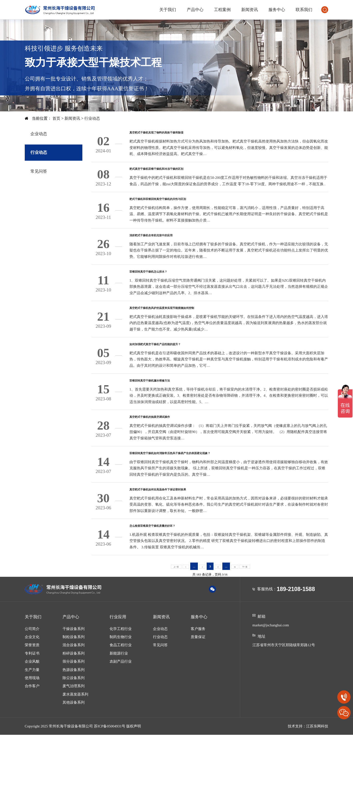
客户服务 (198, 696)
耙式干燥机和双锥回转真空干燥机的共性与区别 (183, 213)
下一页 (249, 633)
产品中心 (195, 9)
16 (236, 633)
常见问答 (38, 171)
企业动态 (38, 133)
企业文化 (32, 704)
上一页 (172, 633)
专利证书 (32, 720)
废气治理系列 (74, 753)
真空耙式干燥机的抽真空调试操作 (168, 464)
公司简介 (32, 696)
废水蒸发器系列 (75, 761)
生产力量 (32, 737)
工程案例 (222, 9)
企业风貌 (32, 728)
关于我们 (167, 9)
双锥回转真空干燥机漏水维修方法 (168, 422)
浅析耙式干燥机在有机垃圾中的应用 (170, 255)
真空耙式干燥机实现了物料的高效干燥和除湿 (180, 135)
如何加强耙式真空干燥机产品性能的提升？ (178, 380)
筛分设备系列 (74, 728)
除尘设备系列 (74, 745)
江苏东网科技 (317, 793)
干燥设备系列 (74, 696)
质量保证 (198, 704)
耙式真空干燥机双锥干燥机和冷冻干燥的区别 (180, 177)
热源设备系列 (74, 737)
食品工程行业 (121, 712)
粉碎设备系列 (74, 720)
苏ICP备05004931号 (109, 793)
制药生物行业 (121, 704)
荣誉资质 (32, 712)
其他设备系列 (74, 769)
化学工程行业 (121, 696)
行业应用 (118, 684)
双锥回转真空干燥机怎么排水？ (165, 297)
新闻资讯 (249, 9)
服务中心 (276, 9)
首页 (56, 118)
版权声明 (133, 793)
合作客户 (32, 753)
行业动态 (92, 118)
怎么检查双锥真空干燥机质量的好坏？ (173, 590)
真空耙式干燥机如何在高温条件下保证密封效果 (183, 548)
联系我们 (304, 9)
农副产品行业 (121, 728)
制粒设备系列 (74, 704)
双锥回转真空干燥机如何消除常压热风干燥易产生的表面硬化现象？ (206, 506)
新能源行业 (119, 720)
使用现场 (32, 745)
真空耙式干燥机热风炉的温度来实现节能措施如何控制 (191, 339)
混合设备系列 (74, 712)
